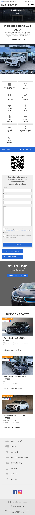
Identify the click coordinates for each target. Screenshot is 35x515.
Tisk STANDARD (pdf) (12, 257)
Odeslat (17, 244)
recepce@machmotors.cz (17, 502)
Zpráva (5, 206)
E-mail (5, 194)
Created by (17, 512)
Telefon (5, 200)
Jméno (5, 187)
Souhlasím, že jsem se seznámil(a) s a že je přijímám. (17, 230)
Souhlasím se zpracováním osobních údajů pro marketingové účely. (18, 236)
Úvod (5, 12)
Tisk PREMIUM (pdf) (13, 251)
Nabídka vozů (13, 12)
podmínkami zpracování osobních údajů (16, 230)
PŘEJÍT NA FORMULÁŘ (17, 275)
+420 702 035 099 (17, 506)
